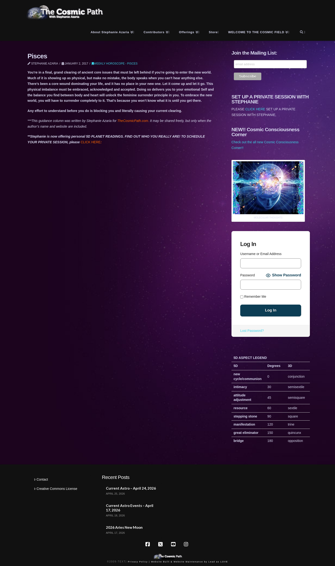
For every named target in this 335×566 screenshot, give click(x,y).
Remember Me (253, 296)
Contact (41, 479)
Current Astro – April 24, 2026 (131, 488)
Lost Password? (252, 331)
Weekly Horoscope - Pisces (115, 63)
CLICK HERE (91, 142)
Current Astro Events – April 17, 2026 (129, 507)
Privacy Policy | (139, 562)
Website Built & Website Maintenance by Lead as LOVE (189, 562)
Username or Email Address (260, 254)
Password (247, 275)
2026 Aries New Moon (124, 527)
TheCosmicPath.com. (133, 121)
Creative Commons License (55, 489)
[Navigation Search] (302, 31)
